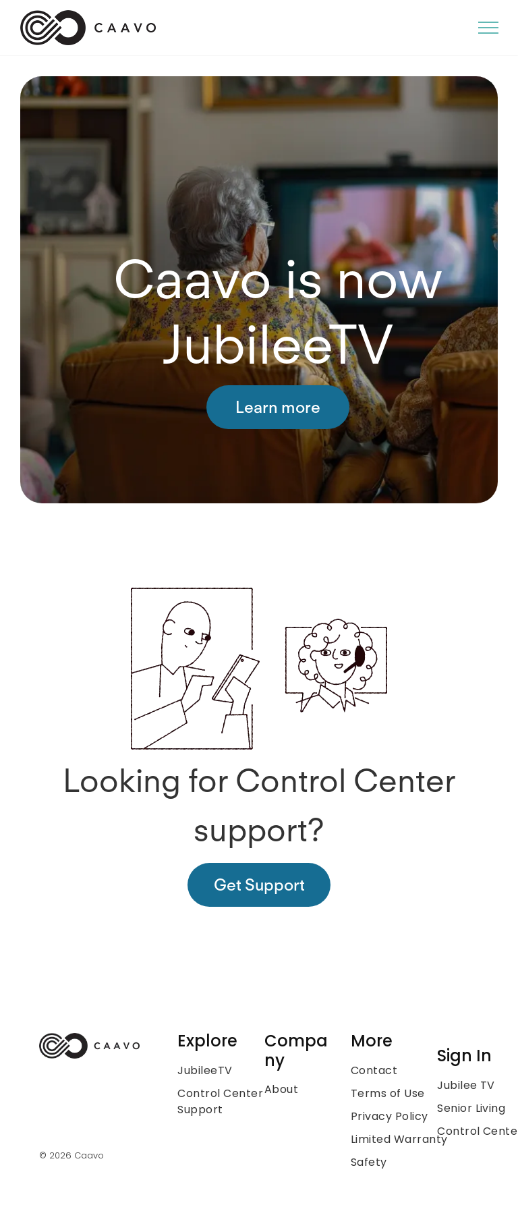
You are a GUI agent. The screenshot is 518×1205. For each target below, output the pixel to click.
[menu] (488, 27)
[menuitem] (232, 1070)
